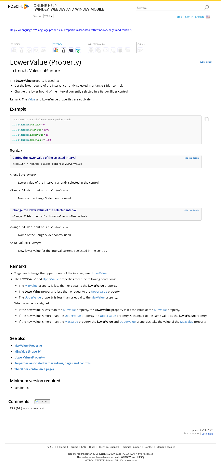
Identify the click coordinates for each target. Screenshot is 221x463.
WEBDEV (89, 460)
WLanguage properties (48, 30)
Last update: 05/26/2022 (199, 430)
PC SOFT (51, 447)
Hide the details (191, 157)
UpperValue (99, 273)
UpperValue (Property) (29, 357)
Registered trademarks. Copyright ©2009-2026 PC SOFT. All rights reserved (110, 453)
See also (205, 62)
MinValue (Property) (27, 351)
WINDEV (119, 460)
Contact (149, 447)
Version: (38, 16)
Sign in (189, 17)
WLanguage (25, 30)
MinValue (31, 286)
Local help (207, 433)
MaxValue (98, 297)
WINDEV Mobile (102, 460)
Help (13, 30)
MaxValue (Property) (28, 346)
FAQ (83, 447)
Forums (73, 447)
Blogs (92, 447)
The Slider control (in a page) (34, 369)
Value (31, 99)
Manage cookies (166, 447)
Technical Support (109, 447)
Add (41, 401)
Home (178, 17)
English (199, 17)
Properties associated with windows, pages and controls (97, 30)
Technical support (131, 447)
